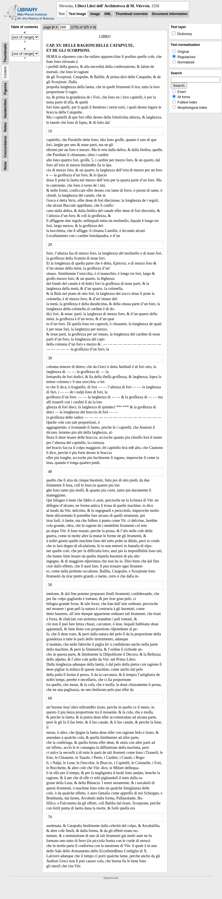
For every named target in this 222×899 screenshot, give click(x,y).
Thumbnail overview (131, 14)
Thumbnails (5, 53)
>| (94, 27)
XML (107, 14)
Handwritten (5, 108)
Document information (170, 14)
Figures (5, 89)
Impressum (110, 878)
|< (53, 27)
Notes (5, 127)
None (5, 166)
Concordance (5, 146)
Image (95, 14)
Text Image (77, 14)
